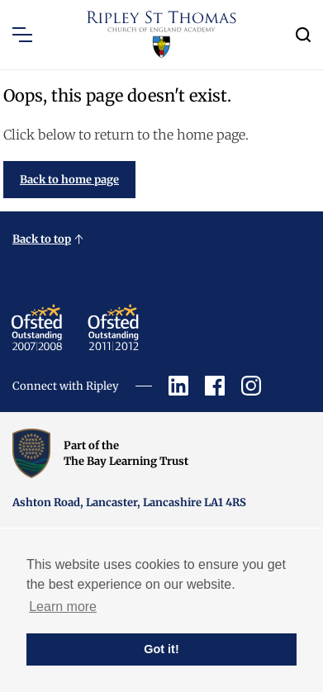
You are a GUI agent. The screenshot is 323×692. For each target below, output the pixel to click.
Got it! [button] (161, 649)
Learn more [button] (63, 607)
